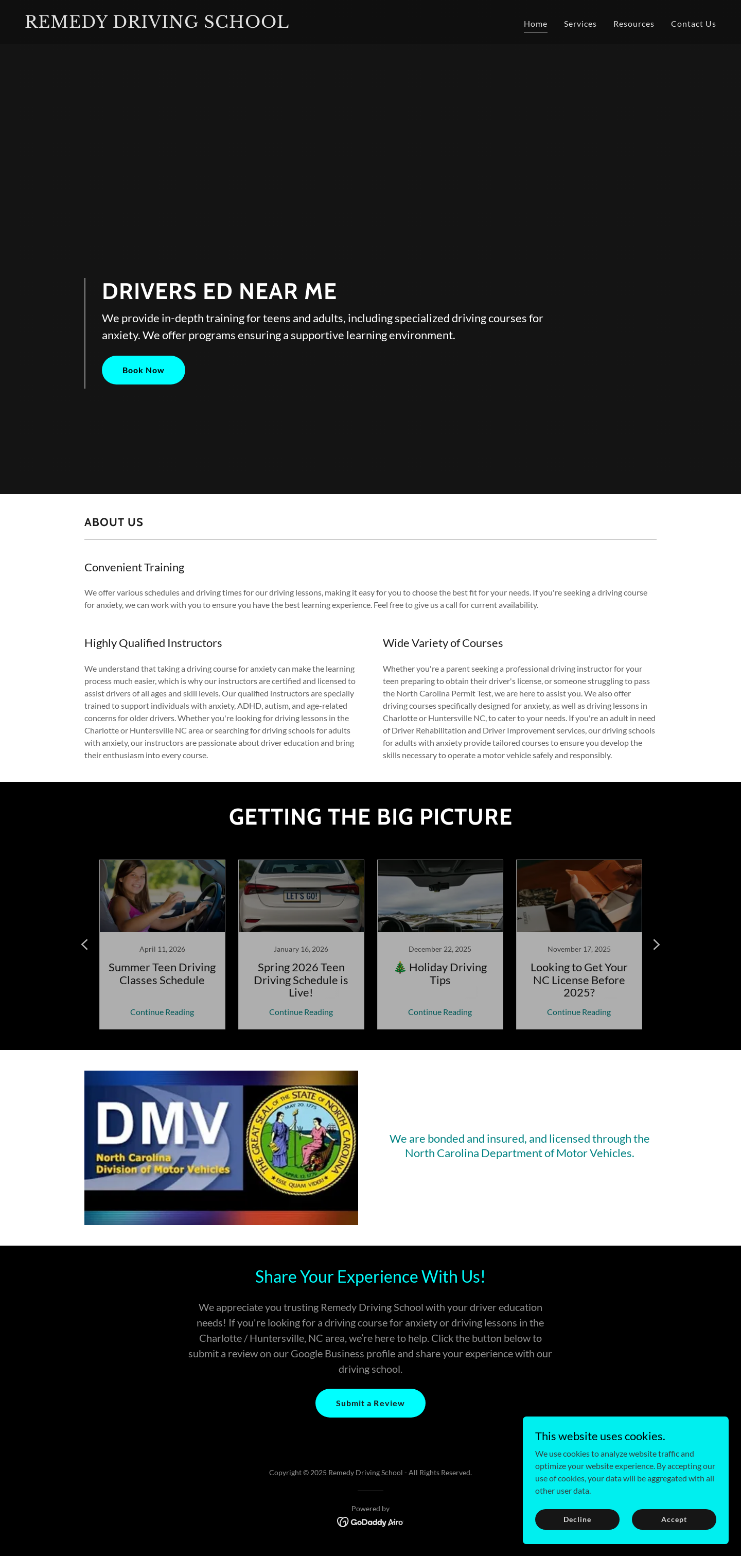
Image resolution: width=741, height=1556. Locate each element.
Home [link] (536, 23)
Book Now (143, 370)
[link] (193, 24)
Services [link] (580, 23)
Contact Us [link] (693, 23)
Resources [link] (634, 23)
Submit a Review (370, 1403)
